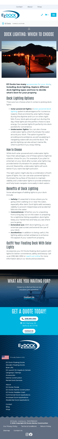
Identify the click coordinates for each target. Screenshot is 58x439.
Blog (8, 407)
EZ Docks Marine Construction (18, 390)
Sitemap (6, 431)
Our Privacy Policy (10, 426)
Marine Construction (14, 378)
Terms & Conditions (29, 426)
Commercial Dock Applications (18, 395)
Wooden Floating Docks (15, 365)
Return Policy (45, 426)
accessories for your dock (39, 84)
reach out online (33, 256)
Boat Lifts (9, 368)
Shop (39, 7)
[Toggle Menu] (53, 15)
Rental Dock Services (14, 380)
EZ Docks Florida (12, 387)
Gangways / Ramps (13, 373)
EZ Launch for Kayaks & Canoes (18, 370)
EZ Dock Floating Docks (15, 362)
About (30, 7)
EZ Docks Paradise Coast (15, 392)
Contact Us (29, 297)
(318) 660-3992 (30, 318)
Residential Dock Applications (17, 400)
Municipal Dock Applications (17, 397)
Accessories (10, 375)
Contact (19, 7)
